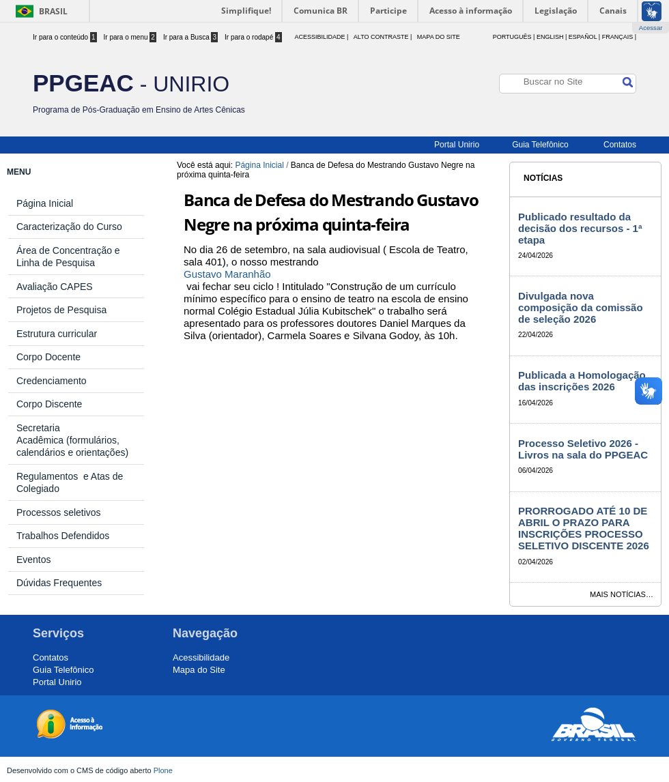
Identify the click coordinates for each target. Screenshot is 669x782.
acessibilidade (319, 36)
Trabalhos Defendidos (62, 535)
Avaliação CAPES (54, 286)
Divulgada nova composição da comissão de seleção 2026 (580, 307)
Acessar (651, 27)
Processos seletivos (58, 512)
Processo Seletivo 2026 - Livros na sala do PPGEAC (583, 449)
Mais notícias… (621, 594)
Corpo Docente (48, 356)
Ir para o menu (130, 37)
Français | (619, 36)
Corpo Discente (49, 404)
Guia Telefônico (540, 144)
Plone (163, 770)
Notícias (543, 178)
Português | (514, 36)
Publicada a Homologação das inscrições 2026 (582, 380)
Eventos (33, 559)
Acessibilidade (201, 657)
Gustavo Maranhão (227, 274)
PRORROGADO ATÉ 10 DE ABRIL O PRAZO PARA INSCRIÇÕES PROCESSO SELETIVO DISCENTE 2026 (583, 528)
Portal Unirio (456, 144)
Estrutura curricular (56, 333)
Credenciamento (51, 380)
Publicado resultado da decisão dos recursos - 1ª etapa (580, 228)
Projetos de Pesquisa (61, 309)
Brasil (53, 11)
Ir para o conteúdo (65, 37)
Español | (584, 36)
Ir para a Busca (190, 37)
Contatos (619, 144)
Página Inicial (259, 165)
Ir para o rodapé (253, 37)
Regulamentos (49, 476)
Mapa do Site (438, 36)
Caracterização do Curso (69, 226)
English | (552, 36)
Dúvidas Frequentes (59, 582)
